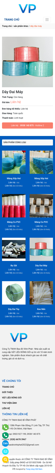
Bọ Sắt (14, 265)
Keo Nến (41, 309)
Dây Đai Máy (41, 265)
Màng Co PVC (13, 222)
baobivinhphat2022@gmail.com (23, 444)
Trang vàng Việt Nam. (34, 469)
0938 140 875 (27, 125)
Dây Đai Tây (13, 309)
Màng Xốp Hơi (14, 178)
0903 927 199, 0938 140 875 (26, 434)
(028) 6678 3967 (18, 439)
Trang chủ (7, 26)
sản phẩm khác (21, 26)
